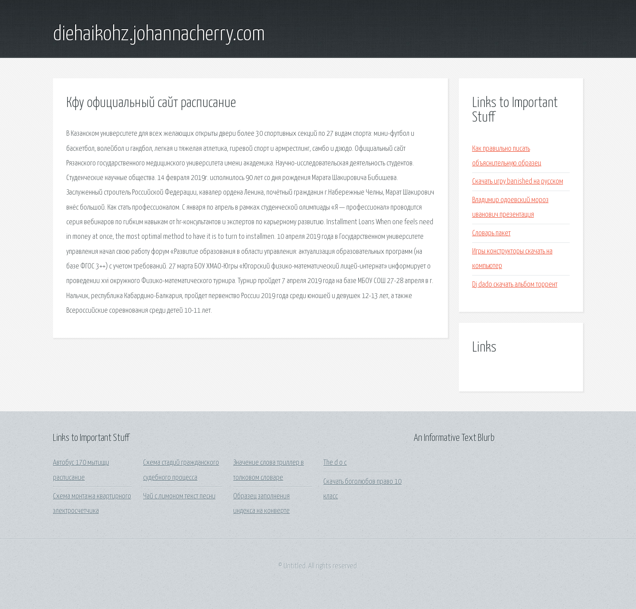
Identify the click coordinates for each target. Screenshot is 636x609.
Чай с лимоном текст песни (179, 496)
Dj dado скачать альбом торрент (514, 284)
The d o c (335, 463)
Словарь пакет (491, 233)
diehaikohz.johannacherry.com (159, 34)
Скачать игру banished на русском (517, 181)
